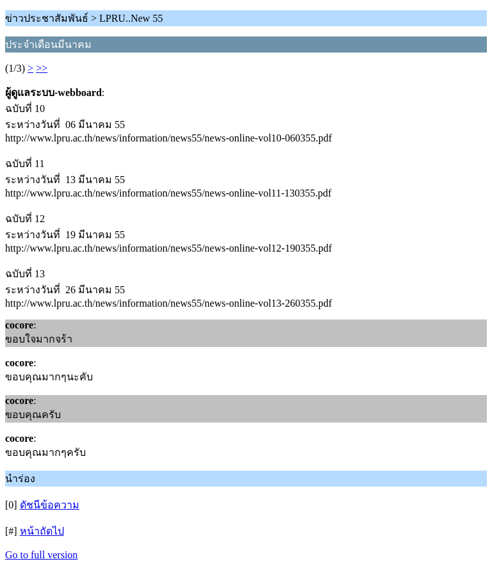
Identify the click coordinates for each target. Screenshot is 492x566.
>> (41, 68)
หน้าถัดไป (42, 531)
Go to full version (41, 554)
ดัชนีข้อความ (49, 504)
